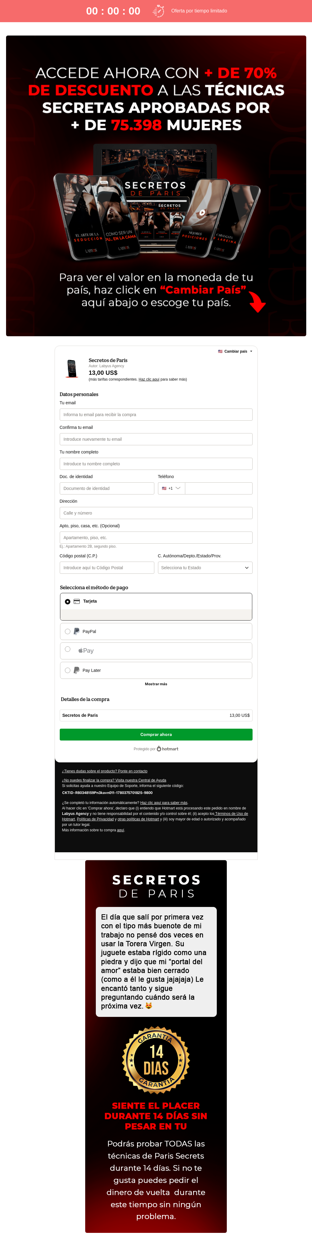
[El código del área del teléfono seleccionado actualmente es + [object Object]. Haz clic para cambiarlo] (171, 488)
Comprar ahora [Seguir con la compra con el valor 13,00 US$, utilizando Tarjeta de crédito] (156, 734)
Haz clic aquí (149, 379)
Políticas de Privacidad (95, 819)
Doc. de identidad (76, 476)
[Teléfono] (219, 488)
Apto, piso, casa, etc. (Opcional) (90, 525)
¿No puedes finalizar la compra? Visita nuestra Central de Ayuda (114, 780)
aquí (120, 830)
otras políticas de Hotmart (138, 819)
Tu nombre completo (79, 452)
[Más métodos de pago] (156, 684)
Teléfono (166, 476)
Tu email (68, 402)
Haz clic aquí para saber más (163, 803)
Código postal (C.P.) (78, 555)
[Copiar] (107, 792)
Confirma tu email (76, 427)
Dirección (68, 501)
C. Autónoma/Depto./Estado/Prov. (189, 555)
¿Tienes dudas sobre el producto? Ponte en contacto (105, 771)
